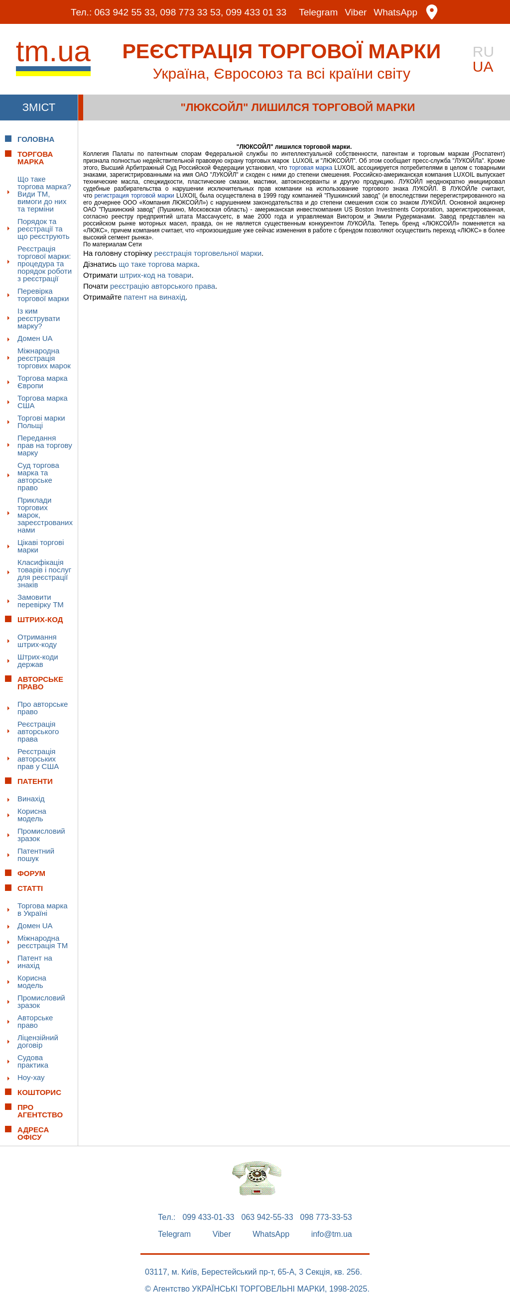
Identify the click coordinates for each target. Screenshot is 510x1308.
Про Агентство (40, 1111)
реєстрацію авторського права (162, 286)
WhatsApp (395, 12)
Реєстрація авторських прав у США (38, 759)
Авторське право (35, 1021)
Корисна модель (31, 814)
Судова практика (32, 1061)
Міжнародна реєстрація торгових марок (44, 358)
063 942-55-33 (267, 1217)
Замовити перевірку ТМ (40, 600)
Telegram (318, 12)
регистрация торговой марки (134, 195)
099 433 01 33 (256, 12)
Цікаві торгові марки (40, 546)
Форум (31, 873)
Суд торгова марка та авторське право (38, 476)
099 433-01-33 (208, 1217)
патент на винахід (154, 297)
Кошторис (39, 1092)
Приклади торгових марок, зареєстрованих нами (45, 515)
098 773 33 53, (192, 12)
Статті (30, 888)
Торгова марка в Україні (42, 909)
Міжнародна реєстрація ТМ (42, 941)
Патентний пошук (35, 854)
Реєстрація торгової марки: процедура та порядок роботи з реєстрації (44, 263)
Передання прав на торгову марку (44, 445)
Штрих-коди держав (37, 660)
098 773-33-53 (326, 1217)
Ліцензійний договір (37, 1041)
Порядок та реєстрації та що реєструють (43, 229)
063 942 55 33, (125, 12)
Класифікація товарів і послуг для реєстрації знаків (44, 573)
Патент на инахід (34, 961)
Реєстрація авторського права (38, 731)
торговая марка (311, 167)
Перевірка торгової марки (43, 294)
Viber (356, 12)
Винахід (31, 798)
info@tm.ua (331, 1234)
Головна (35, 139)
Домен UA (35, 338)
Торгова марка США (42, 401)
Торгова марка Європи (42, 381)
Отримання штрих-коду (37, 640)
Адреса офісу (33, 1133)
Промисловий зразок (41, 834)
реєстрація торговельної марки (208, 253)
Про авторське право (42, 707)
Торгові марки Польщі (41, 421)
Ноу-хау (31, 1077)
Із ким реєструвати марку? (38, 318)
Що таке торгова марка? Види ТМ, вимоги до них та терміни (44, 194)
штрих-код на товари (156, 275)
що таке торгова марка (158, 264)
